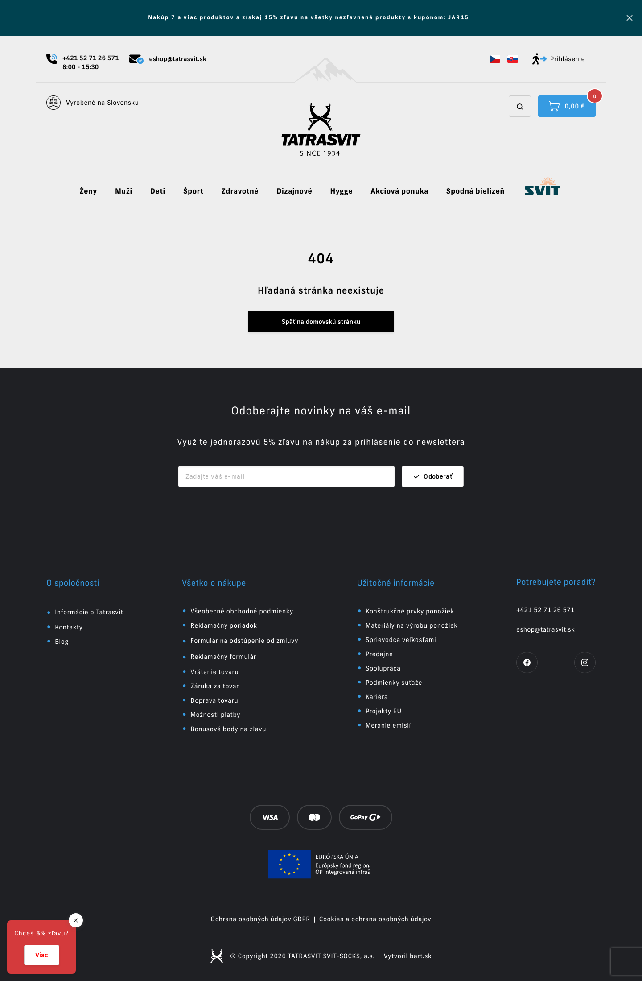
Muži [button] (123, 191)
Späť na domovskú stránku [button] (321, 322)
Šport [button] (193, 191)
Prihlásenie (558, 59)
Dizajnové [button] (294, 191)
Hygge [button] (341, 191)
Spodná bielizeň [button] (475, 191)
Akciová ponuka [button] (399, 191)
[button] (495, 59)
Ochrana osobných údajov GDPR (260, 919)
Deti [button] (157, 191)
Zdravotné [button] (240, 191)
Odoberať (433, 476)
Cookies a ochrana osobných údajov (375, 919)
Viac (41, 955)
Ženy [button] (88, 191)
